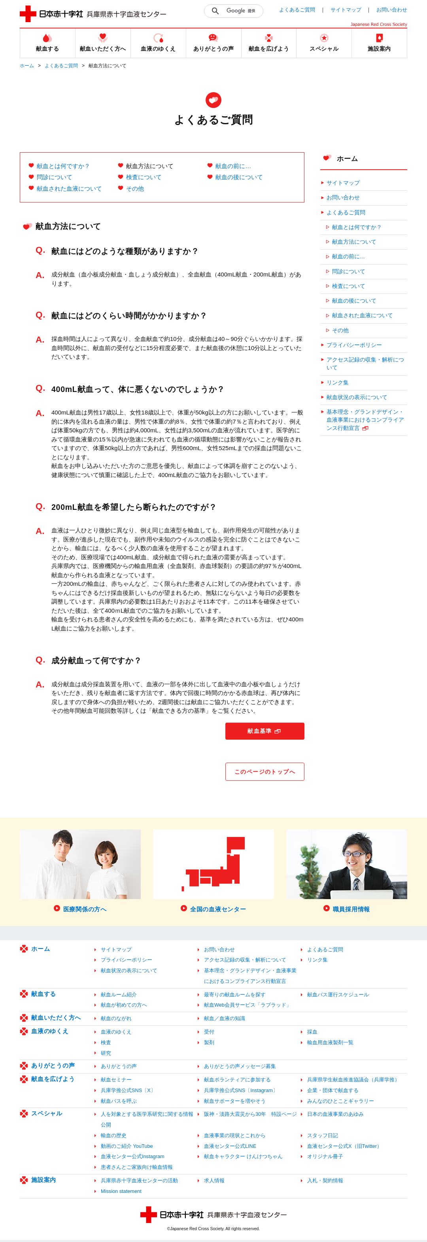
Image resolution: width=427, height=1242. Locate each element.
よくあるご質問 (297, 10)
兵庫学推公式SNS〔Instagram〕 (241, 1092)
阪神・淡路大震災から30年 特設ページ (250, 1116)
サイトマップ (346, 10)
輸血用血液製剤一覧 (330, 1044)
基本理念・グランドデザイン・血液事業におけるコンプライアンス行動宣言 (365, 420)
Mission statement (121, 1193)
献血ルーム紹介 (119, 997)
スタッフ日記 (322, 1137)
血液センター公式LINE (230, 1148)
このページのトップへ (264, 773)
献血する (43, 995)
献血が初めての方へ (124, 1007)
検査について (144, 177)
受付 (209, 1034)
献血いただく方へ (56, 1020)
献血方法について (354, 242)
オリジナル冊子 (325, 1159)
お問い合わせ (391, 10)
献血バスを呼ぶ (119, 1103)
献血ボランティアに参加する (237, 1082)
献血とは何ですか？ (63, 166)
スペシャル (46, 1115)
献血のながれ (116, 1021)
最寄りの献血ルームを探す (235, 997)
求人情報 (214, 1182)
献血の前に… (233, 166)
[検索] (243, 11)
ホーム (27, 65)
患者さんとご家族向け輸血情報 (137, 1169)
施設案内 (43, 1181)
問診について (54, 177)
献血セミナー (116, 1082)
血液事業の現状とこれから (235, 1137)
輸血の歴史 (114, 1137)
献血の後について (239, 177)
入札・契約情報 (325, 1182)
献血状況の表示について (357, 397)
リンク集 (338, 383)
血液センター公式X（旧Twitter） (344, 1148)
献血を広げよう (53, 1081)
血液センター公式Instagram (132, 1159)
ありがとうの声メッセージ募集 (240, 1069)
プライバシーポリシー (354, 345)
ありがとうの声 (53, 1067)
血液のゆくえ (50, 1033)
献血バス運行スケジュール (338, 997)
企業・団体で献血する (333, 1092)
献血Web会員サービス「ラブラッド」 (247, 1007)
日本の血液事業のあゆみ (335, 1116)
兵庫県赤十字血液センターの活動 (139, 1182)
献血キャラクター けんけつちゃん (243, 1159)
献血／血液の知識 (224, 1021)
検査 (106, 1044)
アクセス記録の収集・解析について (365, 364)
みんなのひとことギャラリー (340, 1103)
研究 (106, 1055)
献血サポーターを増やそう (235, 1103)
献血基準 (260, 731)
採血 (312, 1034)
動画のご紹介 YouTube (127, 1148)
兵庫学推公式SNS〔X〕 (128, 1092)
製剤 (209, 1044)
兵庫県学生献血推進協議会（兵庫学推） (353, 1082)
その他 (135, 188)
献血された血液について (69, 188)
